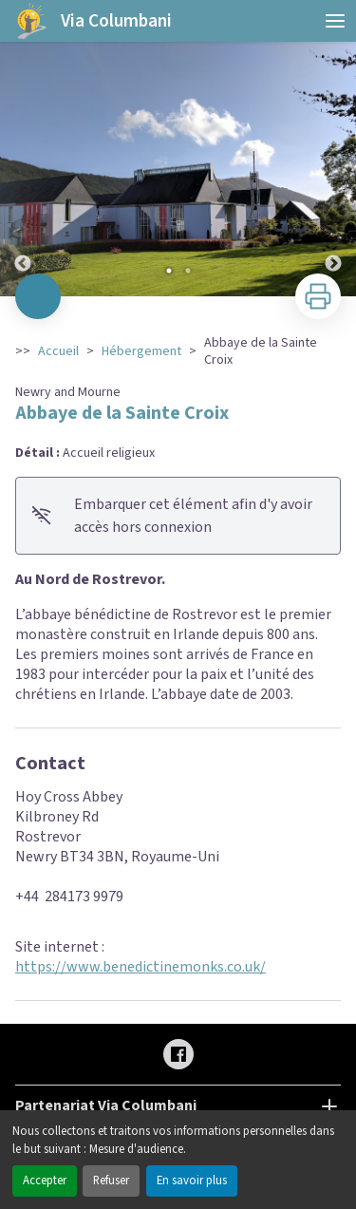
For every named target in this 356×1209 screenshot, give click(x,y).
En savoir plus (192, 1180)
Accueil (58, 351)
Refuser (111, 1180)
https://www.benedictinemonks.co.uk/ (140, 966)
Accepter (44, 1180)
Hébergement (141, 351)
